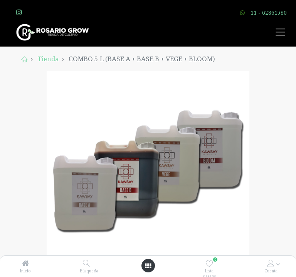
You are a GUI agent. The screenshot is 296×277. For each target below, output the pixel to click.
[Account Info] (270, 263)
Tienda (48, 58)
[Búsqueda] (86, 263)
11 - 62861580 (269, 12)
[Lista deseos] (209, 263)
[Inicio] (25, 263)
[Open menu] (148, 265)
